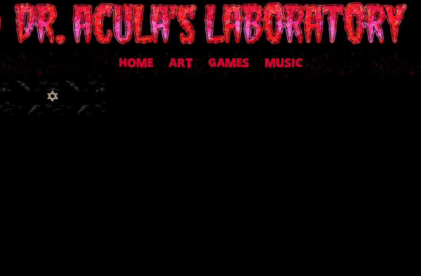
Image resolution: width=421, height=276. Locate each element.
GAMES (228, 63)
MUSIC (284, 63)
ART (180, 63)
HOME (136, 63)
